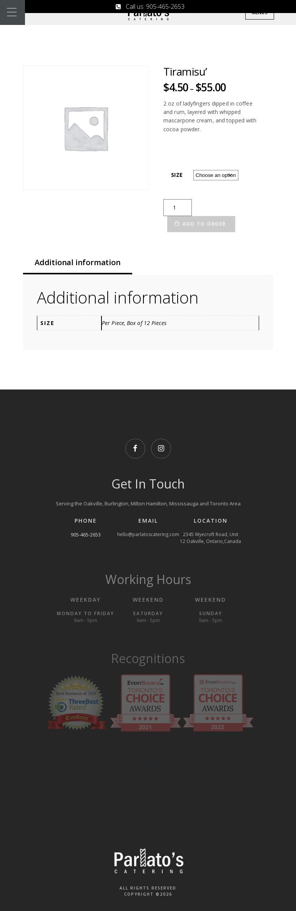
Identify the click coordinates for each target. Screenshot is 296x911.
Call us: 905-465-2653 (150, 6)
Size (177, 174)
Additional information (78, 262)
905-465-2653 (86, 534)
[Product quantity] (177, 207)
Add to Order (204, 224)
